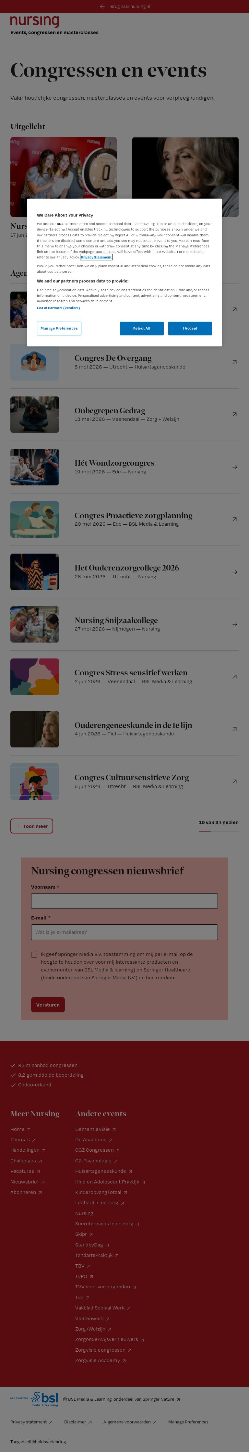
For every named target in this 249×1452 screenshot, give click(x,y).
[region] (124, 272)
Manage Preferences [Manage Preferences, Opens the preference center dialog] (59, 328)
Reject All (141, 328)
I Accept (190, 328)
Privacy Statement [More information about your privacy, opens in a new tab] (96, 257)
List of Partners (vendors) (58, 308)
